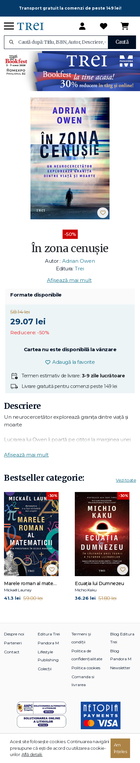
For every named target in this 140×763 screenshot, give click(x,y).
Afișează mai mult (69, 280)
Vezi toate (126, 480)
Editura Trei (49, 633)
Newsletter (120, 667)
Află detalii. (32, 754)
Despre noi (14, 633)
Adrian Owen (78, 261)
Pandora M (48, 642)
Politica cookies (85, 667)
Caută (122, 42)
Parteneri (13, 642)
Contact (12, 651)
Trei (79, 268)
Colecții (45, 668)
